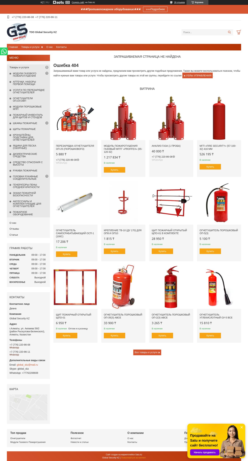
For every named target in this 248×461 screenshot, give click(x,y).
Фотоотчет (76, 438)
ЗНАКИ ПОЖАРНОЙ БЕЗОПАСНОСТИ (24, 194)
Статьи (13, 234)
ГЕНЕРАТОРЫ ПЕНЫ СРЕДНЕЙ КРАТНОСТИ (26, 186)
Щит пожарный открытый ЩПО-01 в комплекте (169, 232)
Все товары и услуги (146, 352)
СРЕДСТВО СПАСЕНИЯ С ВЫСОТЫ (28, 163)
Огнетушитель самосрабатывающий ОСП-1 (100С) (75, 233)
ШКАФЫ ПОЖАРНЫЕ (25, 123)
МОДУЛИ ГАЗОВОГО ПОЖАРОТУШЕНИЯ (24, 74)
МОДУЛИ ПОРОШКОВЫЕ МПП (27, 107)
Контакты (61, 47)
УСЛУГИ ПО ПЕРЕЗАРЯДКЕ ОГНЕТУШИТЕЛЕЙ (29, 91)
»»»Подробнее (155, 9)
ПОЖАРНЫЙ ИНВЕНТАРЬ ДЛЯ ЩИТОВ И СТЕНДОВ (28, 116)
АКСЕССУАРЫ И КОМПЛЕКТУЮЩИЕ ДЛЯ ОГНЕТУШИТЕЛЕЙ (27, 204)
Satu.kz (138, 454)
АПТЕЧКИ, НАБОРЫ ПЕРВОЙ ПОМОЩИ (24, 83)
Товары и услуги (30, 47)
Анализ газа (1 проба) (166, 145)
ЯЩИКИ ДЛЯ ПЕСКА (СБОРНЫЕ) (24, 146)
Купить (114, 169)
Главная (13, 47)
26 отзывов (179, 2)
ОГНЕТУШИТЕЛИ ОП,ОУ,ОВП (23, 99)
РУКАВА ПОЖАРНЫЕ (25, 170)
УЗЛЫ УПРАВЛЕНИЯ (198, 75)
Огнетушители (17, 438)
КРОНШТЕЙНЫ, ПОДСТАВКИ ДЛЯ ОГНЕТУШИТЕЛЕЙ (23, 137)
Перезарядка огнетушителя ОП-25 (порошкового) (75, 147)
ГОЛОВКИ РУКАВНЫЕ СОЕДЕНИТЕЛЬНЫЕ (25, 177)
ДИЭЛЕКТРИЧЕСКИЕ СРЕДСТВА (25, 155)
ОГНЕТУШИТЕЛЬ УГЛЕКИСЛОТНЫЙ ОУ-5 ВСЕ (216, 316)
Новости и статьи (80, 442)
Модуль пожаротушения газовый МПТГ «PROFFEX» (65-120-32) (123, 148)
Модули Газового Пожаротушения (27, 442)
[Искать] (229, 32)
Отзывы (14, 228)
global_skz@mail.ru (27, 364)
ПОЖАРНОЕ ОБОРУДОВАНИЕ (23, 213)
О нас (49, 47)
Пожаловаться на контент (133, 458)
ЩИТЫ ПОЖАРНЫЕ (24, 129)
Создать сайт (78, 2)
